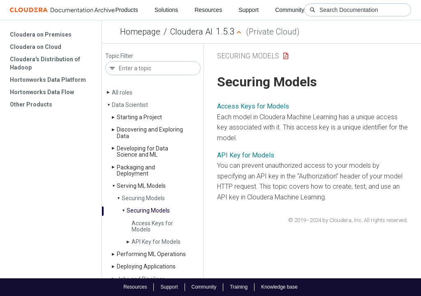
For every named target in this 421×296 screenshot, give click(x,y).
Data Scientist (130, 105)
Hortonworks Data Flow (42, 92)
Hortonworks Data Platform (48, 79)
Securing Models (143, 198)
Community (289, 10)
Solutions (166, 10)
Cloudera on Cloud (35, 47)
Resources (208, 10)
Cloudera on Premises (41, 34)
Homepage (140, 32)
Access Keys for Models (152, 226)
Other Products (31, 104)
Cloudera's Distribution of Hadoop (45, 63)
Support (248, 10)
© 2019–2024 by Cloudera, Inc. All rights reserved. (348, 220)
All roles (122, 92)
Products (126, 10)
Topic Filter (119, 56)
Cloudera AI (191, 32)
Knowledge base (279, 287)
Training (239, 287)
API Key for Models (156, 241)
